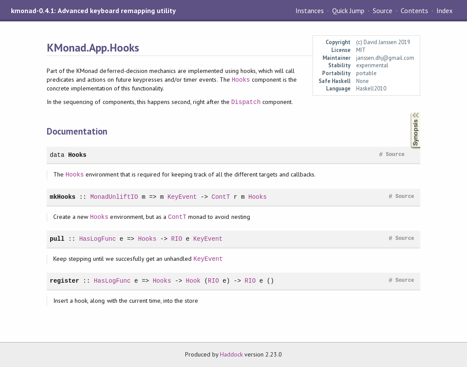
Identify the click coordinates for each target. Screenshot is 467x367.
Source (382, 10)
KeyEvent (182, 197)
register (64, 281)
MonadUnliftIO (114, 197)
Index (444, 10)
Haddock (231, 354)
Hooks (241, 80)
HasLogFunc (97, 239)
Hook (193, 281)
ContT (221, 197)
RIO (176, 239)
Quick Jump (348, 10)
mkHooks (63, 197)
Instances (309, 10)
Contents (414, 10)
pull (57, 239)
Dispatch (246, 102)
